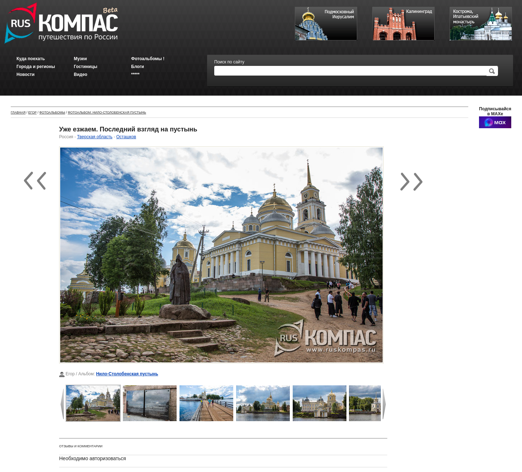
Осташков (126, 136)
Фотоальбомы (52, 112)
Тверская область (94, 136)
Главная (18, 112)
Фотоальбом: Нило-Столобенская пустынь (107, 112)
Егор (32, 112)
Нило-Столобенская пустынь (127, 373)
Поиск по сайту (229, 61)
